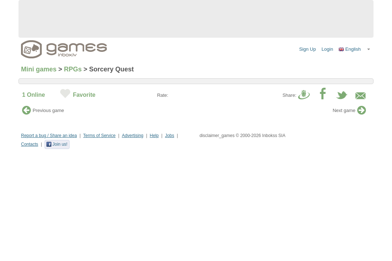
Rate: (162, 95)
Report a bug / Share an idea (49, 135)
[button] (355, 49)
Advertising (132, 135)
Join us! (56, 144)
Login (327, 49)
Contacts (29, 144)
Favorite (84, 95)
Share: (289, 95)
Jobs (169, 135)
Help (154, 135)
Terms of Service (99, 135)
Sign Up (307, 49)
